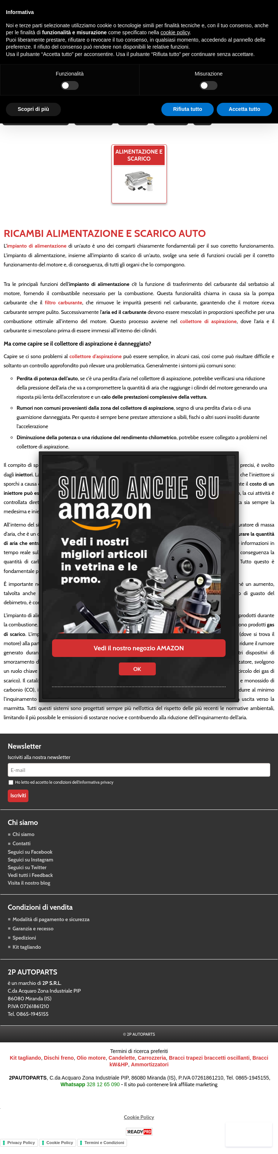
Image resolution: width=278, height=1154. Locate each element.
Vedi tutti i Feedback (30, 885)
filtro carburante (63, 312)
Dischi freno (59, 1067)
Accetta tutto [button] (244, 109)
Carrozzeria (172, 126)
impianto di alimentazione (36, 255)
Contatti (22, 853)
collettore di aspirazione (208, 331)
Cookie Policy (139, 1126)
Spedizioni (24, 947)
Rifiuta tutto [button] (187, 109)
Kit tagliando (27, 956)
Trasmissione (94, 126)
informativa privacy (96, 791)
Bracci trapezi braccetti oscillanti (209, 1067)
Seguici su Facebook (30, 861)
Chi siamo (23, 844)
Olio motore (91, 1067)
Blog (204, 126)
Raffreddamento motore (36, 126)
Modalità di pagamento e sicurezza (51, 929)
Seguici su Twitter (27, 877)
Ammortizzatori (150, 1074)
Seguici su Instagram (30, 869)
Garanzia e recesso (33, 938)
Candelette (122, 1067)
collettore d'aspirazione (95, 366)
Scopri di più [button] (33, 109)
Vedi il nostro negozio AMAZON (139, 648)
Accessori (134, 126)
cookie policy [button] (175, 32)
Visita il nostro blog (29, 892)
